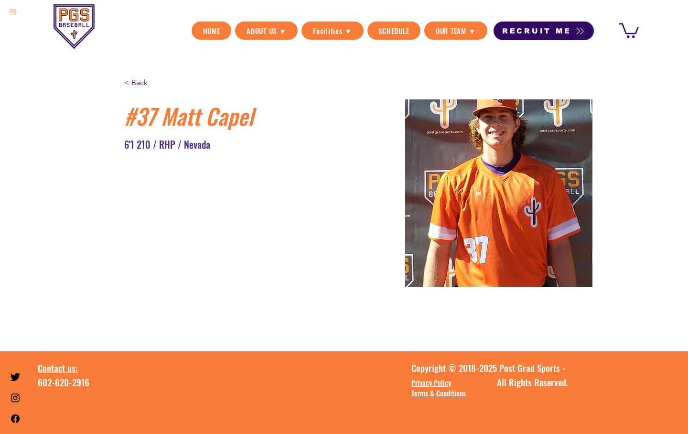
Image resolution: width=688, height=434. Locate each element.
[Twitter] (15, 376)
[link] (629, 30)
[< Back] (143, 82)
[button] (266, 31)
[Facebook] (15, 418)
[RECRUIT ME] (544, 31)
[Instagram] (15, 397)
